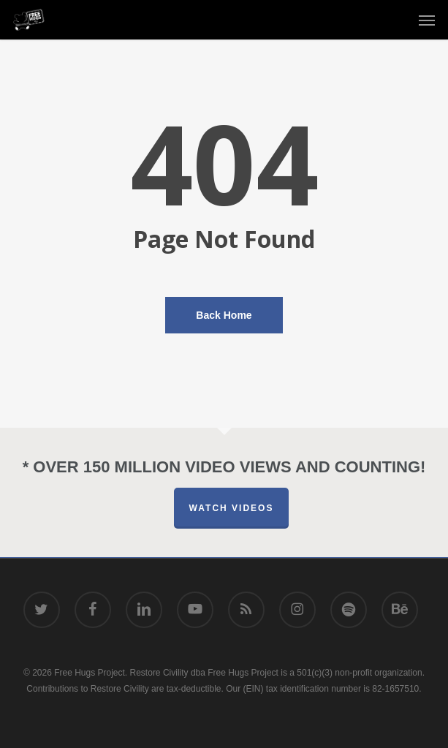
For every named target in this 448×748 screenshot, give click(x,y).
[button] (427, 19)
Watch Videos (231, 508)
